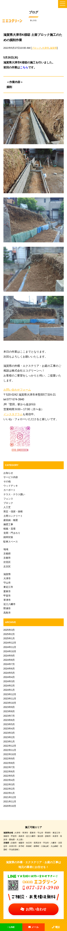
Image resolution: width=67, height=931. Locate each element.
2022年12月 (9, 745)
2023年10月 (9, 702)
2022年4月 (9, 780)
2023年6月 (9, 720)
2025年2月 (9, 634)
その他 (7, 481)
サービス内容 (10, 477)
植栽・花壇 (9, 528)
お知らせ (8, 473)
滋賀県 (53, 48)
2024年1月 (9, 689)
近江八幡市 (9, 604)
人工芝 (7, 507)
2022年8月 (9, 763)
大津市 (45, 48)
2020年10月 (9, 806)
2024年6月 (9, 668)
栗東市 (7, 591)
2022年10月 (9, 754)
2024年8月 (9, 659)
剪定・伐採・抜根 (13, 511)
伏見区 (7, 562)
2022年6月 (9, 771)
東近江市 (8, 587)
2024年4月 (9, 677)
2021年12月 (9, 797)
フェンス (8, 498)
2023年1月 (9, 741)
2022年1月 (9, 793)
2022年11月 (9, 750)
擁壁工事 (8, 524)
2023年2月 (9, 737)
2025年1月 (9, 638)
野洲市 (7, 608)
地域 (5, 549)
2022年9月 (9, 758)
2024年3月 (9, 681)
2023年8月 (9, 711)
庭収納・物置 (10, 520)
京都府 (7, 553)
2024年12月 (9, 642)
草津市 (7, 600)
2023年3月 (9, 732)
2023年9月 (9, 707)
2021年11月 (9, 801)
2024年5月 (9, 672)
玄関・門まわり (11, 533)
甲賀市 (7, 595)
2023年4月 (9, 728)
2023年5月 (9, 724)
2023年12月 (9, 694)
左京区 (7, 566)
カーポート (9, 490)
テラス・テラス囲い (14, 494)
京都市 (7, 557)
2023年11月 (9, 698)
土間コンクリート (13, 515)
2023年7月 (9, 715)
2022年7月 (9, 767)
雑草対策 (8, 537)
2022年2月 (9, 788)
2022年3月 (9, 784)
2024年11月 (9, 647)
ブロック (36, 48)
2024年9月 (9, 655)
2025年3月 (9, 630)
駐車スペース (10, 541)
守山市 (7, 582)
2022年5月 (9, 775)
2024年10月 (9, 651)
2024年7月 (9, 664)
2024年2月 (9, 685)
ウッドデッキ (10, 485)
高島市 (7, 612)
